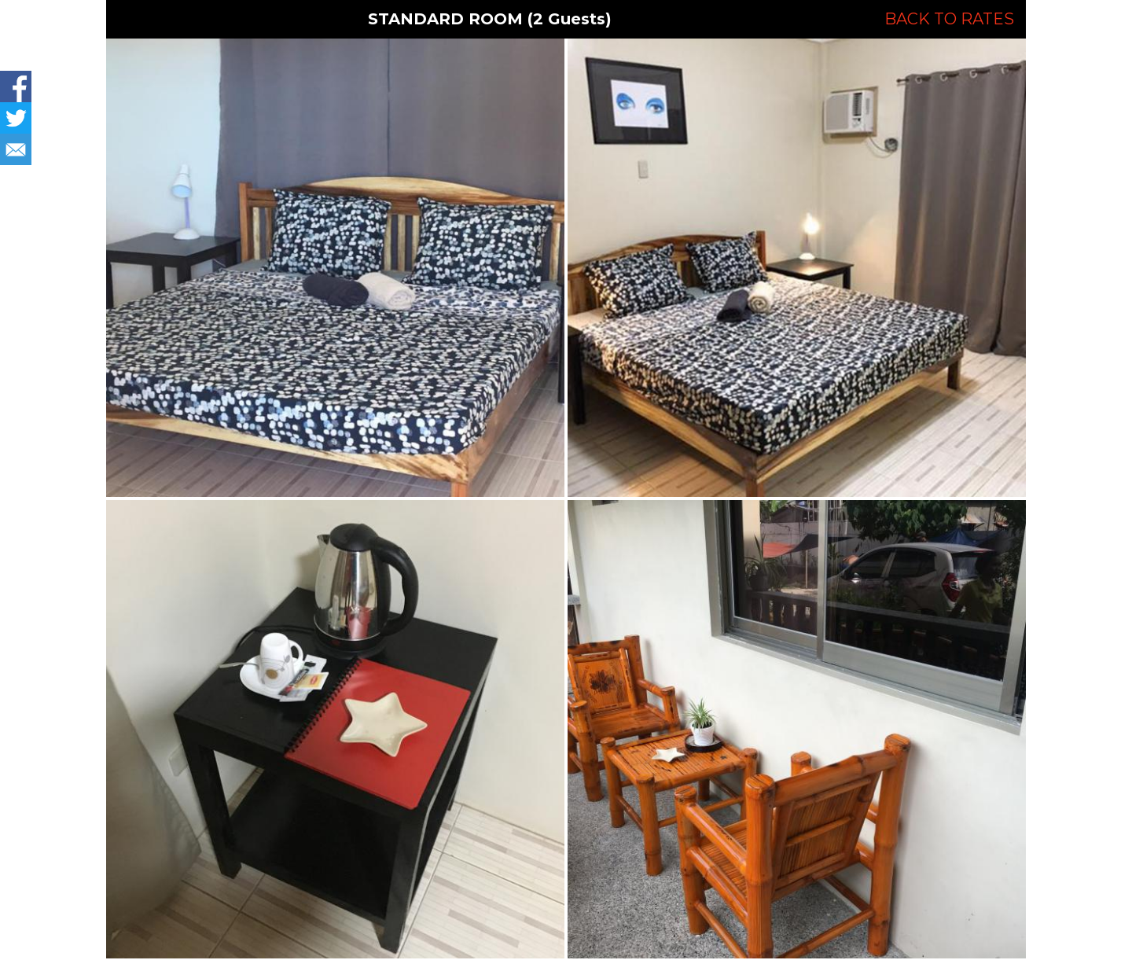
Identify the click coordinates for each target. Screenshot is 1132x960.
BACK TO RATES (949, 18)
